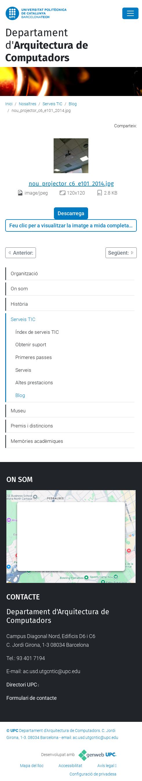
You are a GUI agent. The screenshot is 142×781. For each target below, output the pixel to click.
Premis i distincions (32, 426)
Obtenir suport (30, 344)
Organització (24, 273)
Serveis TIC (52, 104)
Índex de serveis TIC (37, 332)
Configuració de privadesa (93, 774)
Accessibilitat (70, 765)
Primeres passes (33, 357)
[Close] (130, 13)
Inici (8, 104)
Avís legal (105, 765)
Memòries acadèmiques (37, 441)
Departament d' (46, 45)
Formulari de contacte (31, 698)
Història (19, 304)
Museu (18, 411)
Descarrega (71, 213)
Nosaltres (27, 104)
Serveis (23, 370)
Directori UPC (21, 685)
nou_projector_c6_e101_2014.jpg (71, 183)
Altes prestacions (34, 382)
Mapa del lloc (31, 765)
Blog (73, 104)
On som (19, 288)
